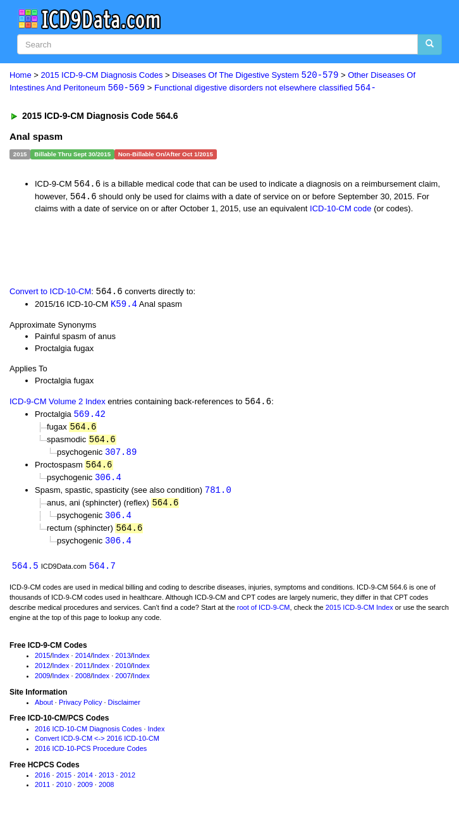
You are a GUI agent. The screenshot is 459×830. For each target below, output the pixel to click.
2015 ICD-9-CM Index (359, 614)
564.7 (102, 573)
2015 (42, 662)
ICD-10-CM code (341, 209)
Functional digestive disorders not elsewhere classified (265, 88)
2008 (82, 682)
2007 (122, 682)
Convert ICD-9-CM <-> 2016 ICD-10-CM (97, 745)
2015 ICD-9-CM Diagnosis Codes (102, 75)
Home (20, 75)
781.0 (218, 495)
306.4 (108, 482)
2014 (82, 662)
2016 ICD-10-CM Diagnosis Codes (88, 735)
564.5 (25, 573)
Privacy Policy (80, 708)
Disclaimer (124, 708)
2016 (42, 781)
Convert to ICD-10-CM (50, 293)
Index (61, 662)
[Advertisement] (148, 250)
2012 (42, 672)
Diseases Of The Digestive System (255, 75)
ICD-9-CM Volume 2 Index (57, 404)
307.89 (121, 456)
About (44, 708)
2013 (122, 662)
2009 (42, 682)
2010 (122, 672)
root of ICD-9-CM (263, 614)
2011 (82, 672)
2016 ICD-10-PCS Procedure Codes (91, 755)
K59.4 (124, 305)
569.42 (89, 417)
